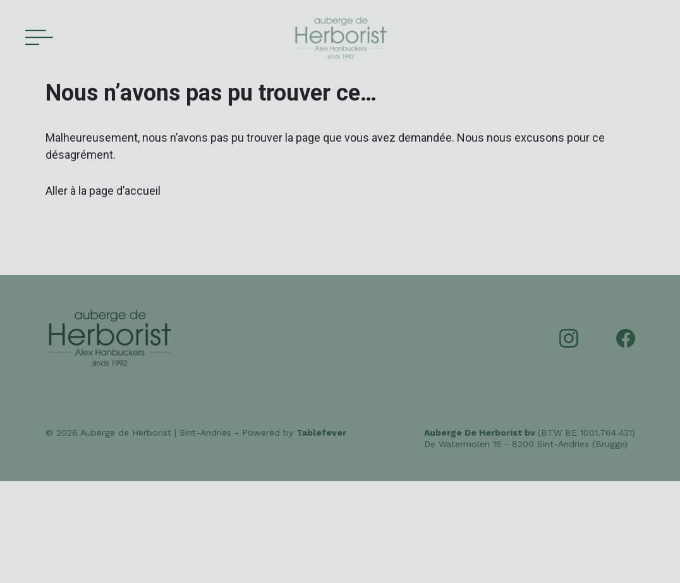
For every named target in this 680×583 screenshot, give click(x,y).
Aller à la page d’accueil (103, 190)
